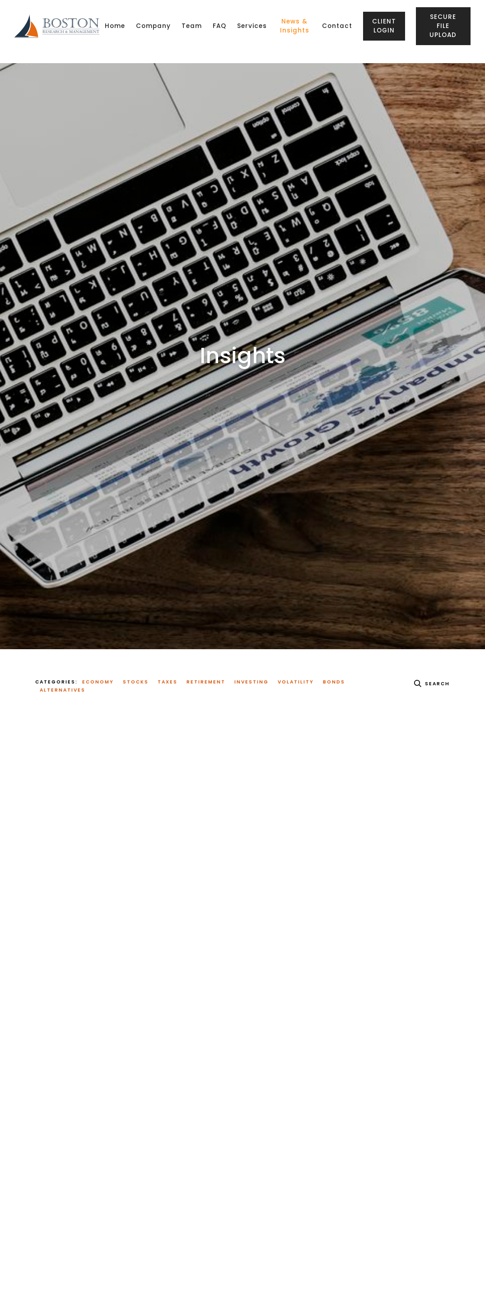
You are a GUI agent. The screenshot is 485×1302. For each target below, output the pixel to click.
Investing (251, 682)
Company (153, 26)
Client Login (384, 26)
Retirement (206, 682)
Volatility (296, 682)
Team (192, 26)
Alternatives (62, 690)
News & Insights (294, 26)
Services (252, 26)
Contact (337, 26)
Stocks (136, 682)
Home (115, 26)
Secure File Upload (443, 26)
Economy (98, 682)
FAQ (219, 26)
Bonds (334, 682)
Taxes (167, 682)
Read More (54, 911)
